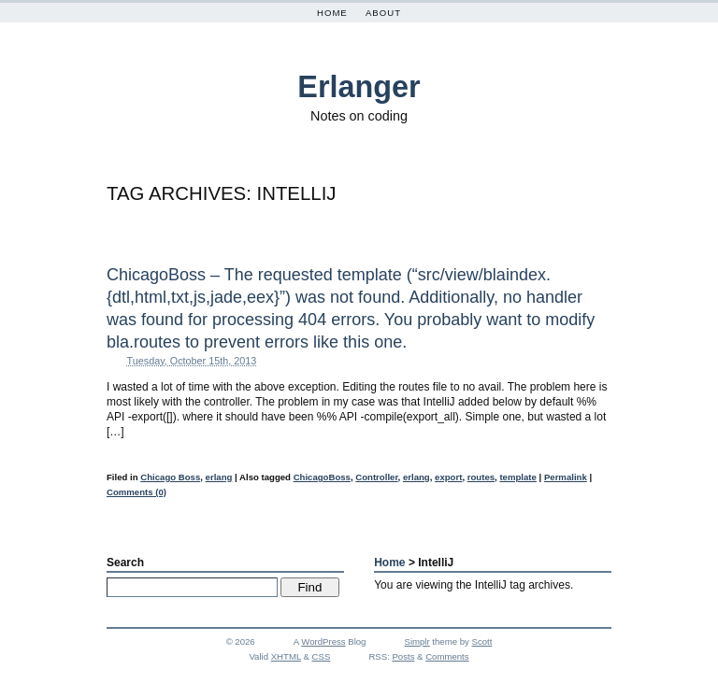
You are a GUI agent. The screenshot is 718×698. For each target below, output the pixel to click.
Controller (376, 477)
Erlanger (358, 87)
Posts (403, 656)
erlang (219, 477)
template (517, 477)
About (383, 12)
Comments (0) (136, 492)
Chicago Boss (170, 477)
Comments (446, 656)
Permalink (565, 477)
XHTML (286, 656)
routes (481, 477)
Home (332, 12)
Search (125, 562)
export (448, 477)
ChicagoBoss (322, 477)
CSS (321, 656)
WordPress (323, 641)
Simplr (417, 641)
